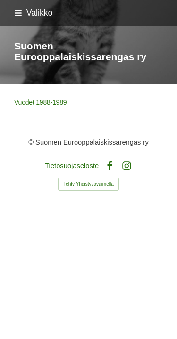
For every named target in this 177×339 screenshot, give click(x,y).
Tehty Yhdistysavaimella (88, 183)
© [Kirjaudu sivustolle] (31, 142)
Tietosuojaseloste (72, 166)
